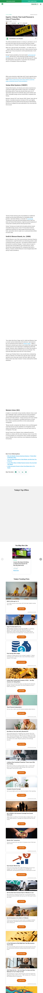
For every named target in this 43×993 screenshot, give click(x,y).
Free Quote (21, 926)
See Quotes (21, 901)
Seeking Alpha (27, 343)
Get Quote (21, 823)
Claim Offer (21, 744)
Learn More (21, 713)
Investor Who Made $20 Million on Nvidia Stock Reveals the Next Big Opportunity (21, 564)
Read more (16, 570)
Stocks (10, 14)
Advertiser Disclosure (32, 612)
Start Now (21, 608)
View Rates (21, 772)
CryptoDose (30, 218)
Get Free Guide (21, 953)
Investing (7, 14)
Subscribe (33, 4)
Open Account (21, 662)
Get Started (21, 636)
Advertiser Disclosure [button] (33, 14)
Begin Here (21, 690)
